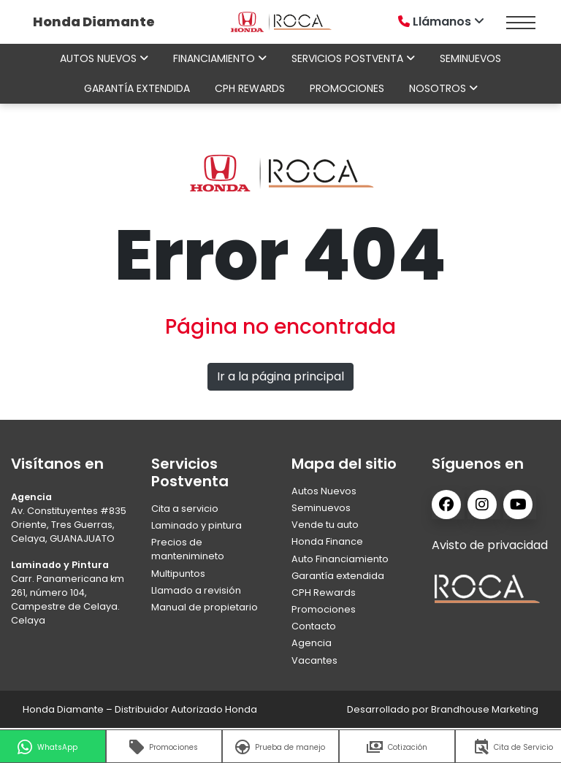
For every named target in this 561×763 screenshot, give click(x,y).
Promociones (347, 88)
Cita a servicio (184, 508)
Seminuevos (470, 58)
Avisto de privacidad (490, 545)
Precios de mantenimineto (187, 549)
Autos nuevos (104, 58)
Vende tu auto (325, 524)
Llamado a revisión (196, 590)
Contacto (313, 626)
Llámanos (442, 21)
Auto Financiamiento (340, 559)
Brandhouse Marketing (484, 709)
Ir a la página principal (280, 376)
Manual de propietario (204, 607)
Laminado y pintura (196, 525)
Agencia (311, 643)
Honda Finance (327, 541)
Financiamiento (220, 58)
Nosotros (443, 88)
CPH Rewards (250, 88)
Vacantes (314, 660)
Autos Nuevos (323, 491)
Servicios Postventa (353, 58)
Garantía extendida (137, 88)
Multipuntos (178, 573)
